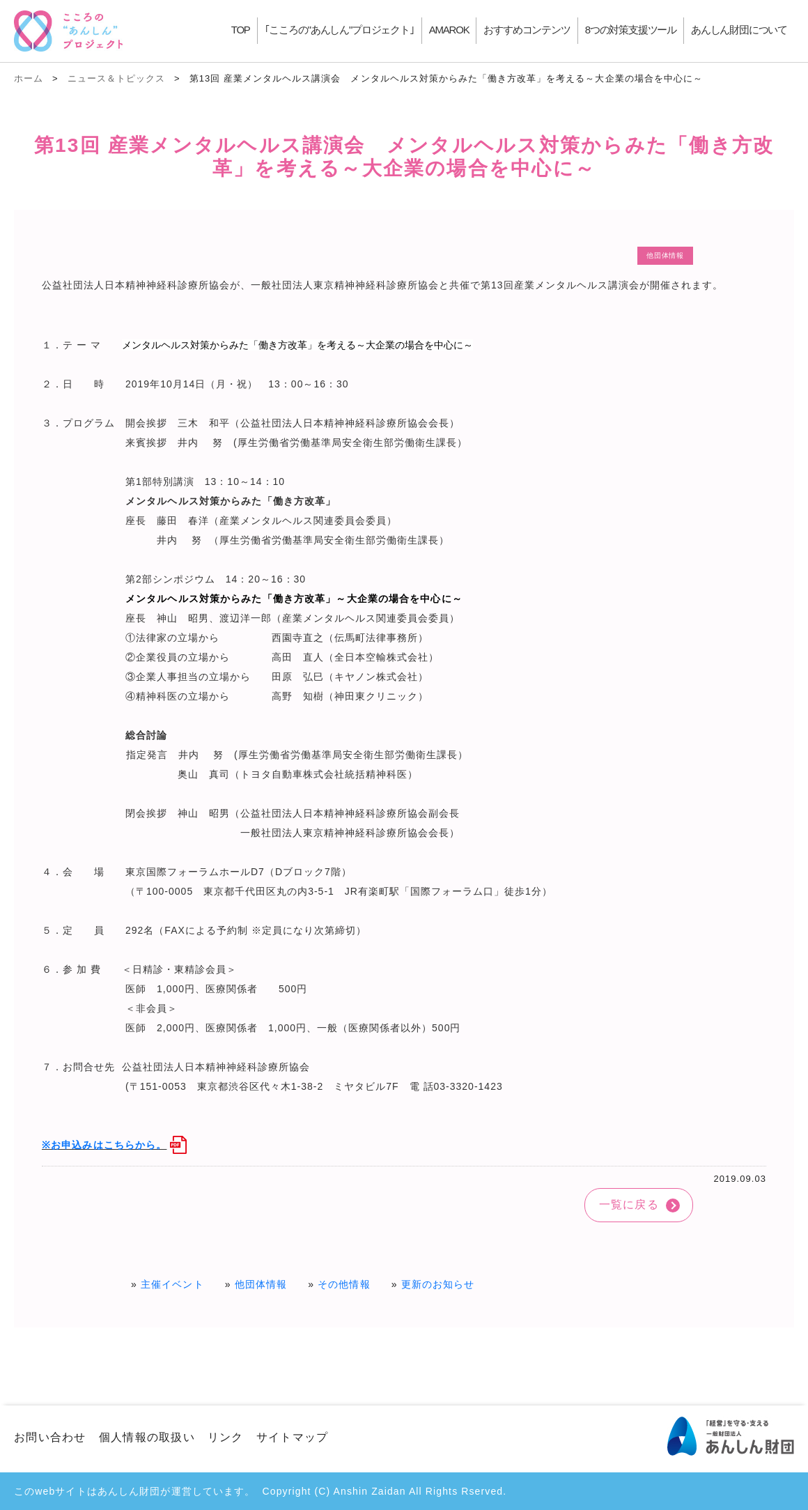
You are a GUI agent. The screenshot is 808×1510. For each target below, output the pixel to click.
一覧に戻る (629, 1204)
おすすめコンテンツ (526, 30)
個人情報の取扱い (147, 1437)
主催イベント (172, 1284)
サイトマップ (292, 1437)
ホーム (28, 78)
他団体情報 (261, 1284)
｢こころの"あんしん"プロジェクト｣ (339, 30)
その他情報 (344, 1284)
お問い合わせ (50, 1437)
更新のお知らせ (438, 1284)
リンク (226, 1437)
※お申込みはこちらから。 (104, 1144)
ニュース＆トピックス (116, 78)
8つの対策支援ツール (630, 30)
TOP (240, 30)
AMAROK (449, 30)
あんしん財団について (739, 30)
